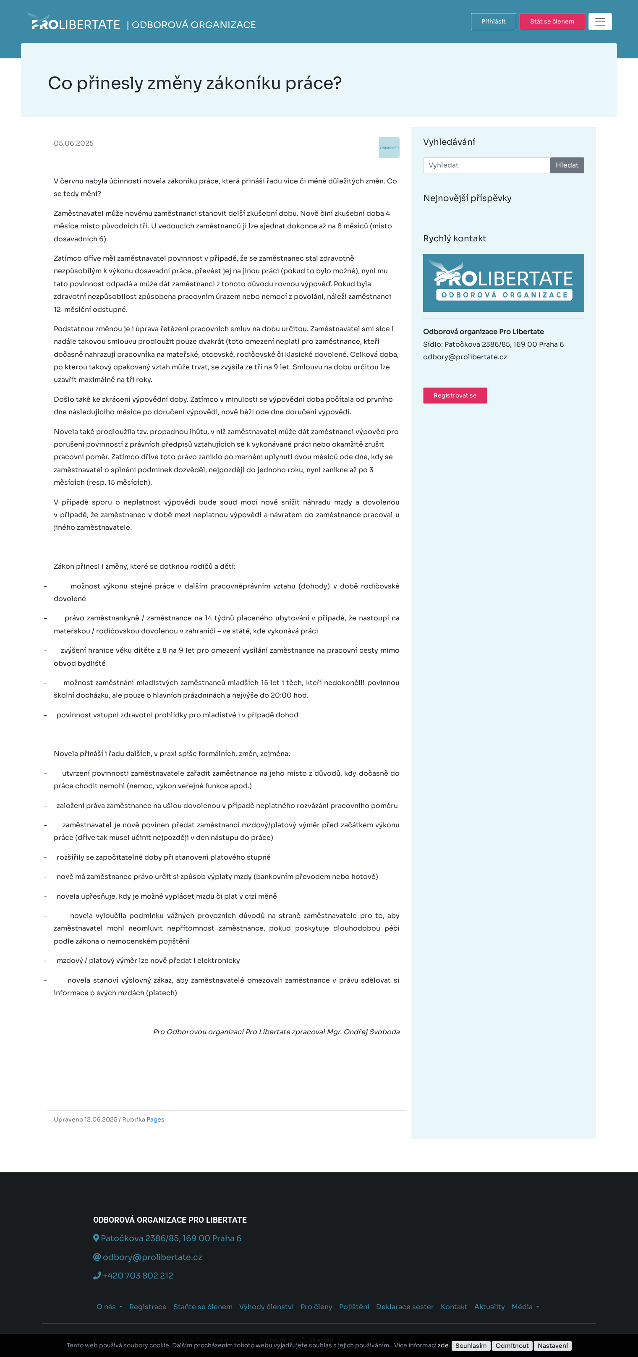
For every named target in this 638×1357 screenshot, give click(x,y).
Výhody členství (266, 1306)
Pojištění (354, 1306)
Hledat (567, 165)
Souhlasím (471, 1345)
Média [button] (523, 1306)
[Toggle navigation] (600, 21)
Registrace (148, 1306)
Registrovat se (455, 395)
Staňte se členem (203, 1306)
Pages (155, 1119)
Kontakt (454, 1306)
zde (443, 1345)
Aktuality (489, 1306)
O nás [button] (107, 1306)
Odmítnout (512, 1345)
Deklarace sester (405, 1306)
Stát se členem (552, 21)
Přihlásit (493, 21)
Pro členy (316, 1306)
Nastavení (553, 1345)
